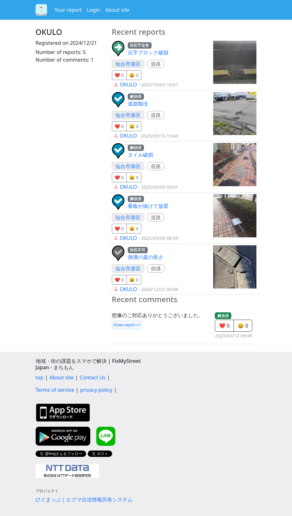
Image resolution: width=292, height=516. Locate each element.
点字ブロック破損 (148, 52)
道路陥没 (138, 103)
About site (117, 9)
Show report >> (127, 325)
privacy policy (96, 389)
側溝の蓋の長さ (145, 257)
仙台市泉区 (128, 63)
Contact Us (92, 377)
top (40, 377)
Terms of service (55, 389)
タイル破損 (140, 154)
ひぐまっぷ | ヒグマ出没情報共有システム (84, 499)
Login (93, 9)
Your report (68, 9)
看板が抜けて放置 (148, 205)
